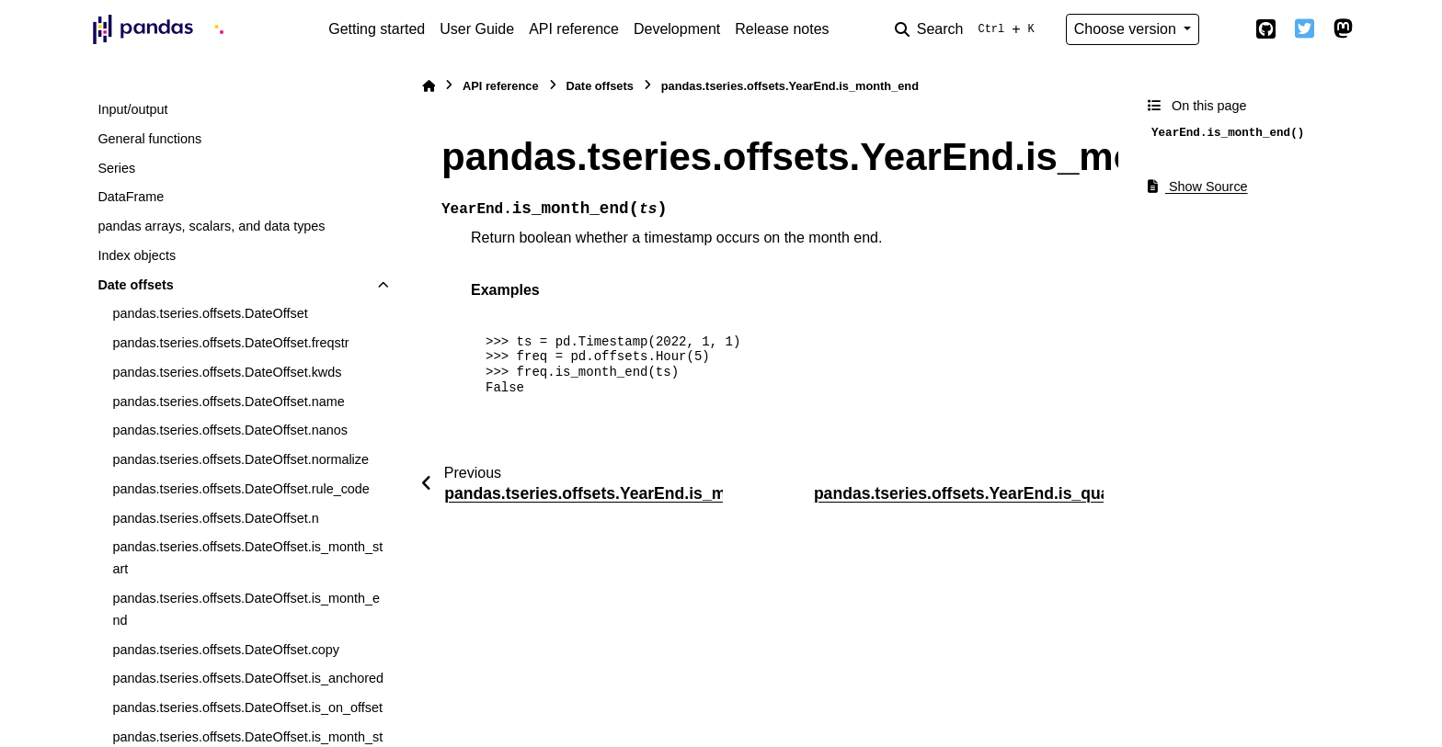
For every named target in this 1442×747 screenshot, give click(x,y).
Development (677, 29)
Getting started (376, 29)
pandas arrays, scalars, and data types (211, 226)
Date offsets (135, 284)
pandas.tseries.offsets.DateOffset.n (215, 518)
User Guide (477, 29)
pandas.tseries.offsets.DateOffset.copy (225, 649)
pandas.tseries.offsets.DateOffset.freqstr (230, 342)
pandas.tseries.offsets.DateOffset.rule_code (240, 488)
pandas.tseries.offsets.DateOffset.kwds (226, 372)
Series (116, 168)
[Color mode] (1227, 29)
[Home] (428, 86)
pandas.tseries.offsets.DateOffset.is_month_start (247, 557)
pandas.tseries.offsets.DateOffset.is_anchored (247, 678)
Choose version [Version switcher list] (1127, 29)
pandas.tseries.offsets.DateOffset (209, 313)
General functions (149, 138)
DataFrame (130, 196)
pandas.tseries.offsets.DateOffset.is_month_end (246, 609)
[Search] (968, 29)
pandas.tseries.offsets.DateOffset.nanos (229, 430)
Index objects (136, 255)
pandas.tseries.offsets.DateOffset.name (228, 401)
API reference (574, 29)
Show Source (1198, 186)
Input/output (132, 109)
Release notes (782, 29)
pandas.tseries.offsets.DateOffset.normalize (240, 459)
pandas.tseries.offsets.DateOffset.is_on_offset (247, 707)
